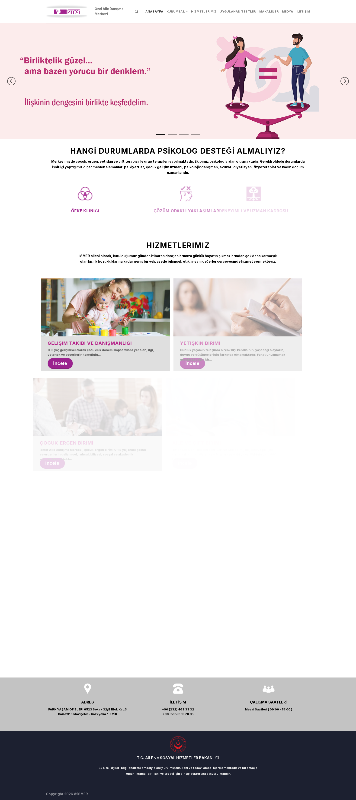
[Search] (136, 11)
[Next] (344, 81)
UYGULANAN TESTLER (238, 11)
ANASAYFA (154, 11)
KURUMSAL (177, 11)
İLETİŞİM (303, 11)
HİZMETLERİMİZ (203, 11)
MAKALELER (269, 11)
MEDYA (287, 11)
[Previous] (11, 81)
